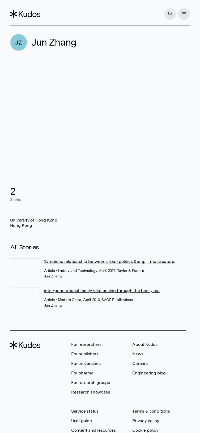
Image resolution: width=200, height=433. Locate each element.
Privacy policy (145, 420)
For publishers (85, 353)
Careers (140, 363)
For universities (86, 363)
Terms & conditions (151, 411)
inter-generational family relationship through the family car (102, 290)
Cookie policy (145, 430)
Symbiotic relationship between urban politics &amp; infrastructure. (109, 261)
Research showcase (90, 392)
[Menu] (184, 14)
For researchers (86, 344)
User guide (81, 420)
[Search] (170, 14)
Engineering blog (149, 372)
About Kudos (145, 344)
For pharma (82, 372)
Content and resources (93, 430)
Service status (85, 411)
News (137, 353)
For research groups (90, 382)
